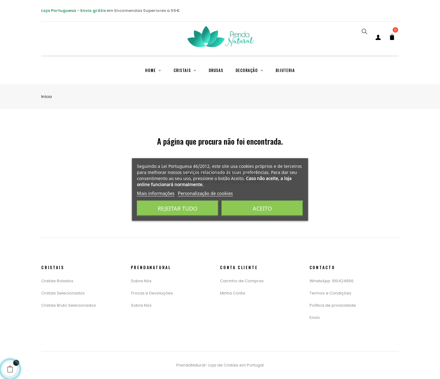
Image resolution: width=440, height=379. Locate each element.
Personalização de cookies (205, 193)
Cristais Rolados (57, 281)
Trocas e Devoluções (152, 293)
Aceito (262, 208)
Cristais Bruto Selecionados (68, 305)
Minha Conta (232, 293)
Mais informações (155, 193)
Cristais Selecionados (63, 293)
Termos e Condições (330, 293)
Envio (315, 317)
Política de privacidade (333, 305)
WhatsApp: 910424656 (332, 281)
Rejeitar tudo (177, 208)
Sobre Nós (141, 281)
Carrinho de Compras (242, 281)
